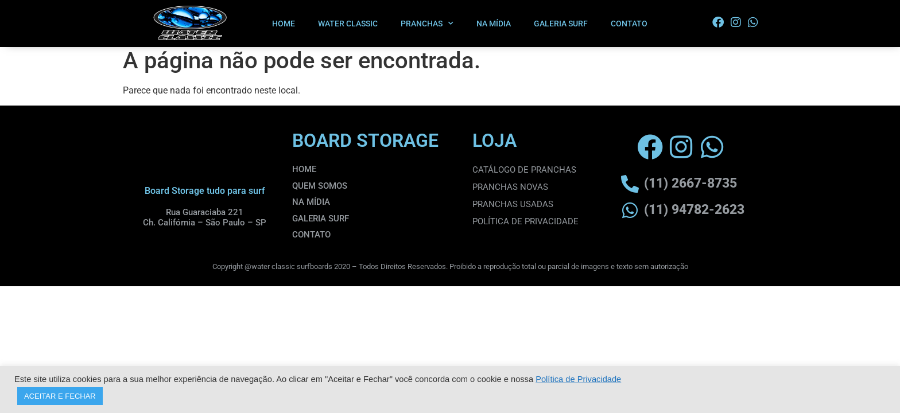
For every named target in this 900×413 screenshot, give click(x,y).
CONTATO (629, 23)
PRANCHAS (427, 23)
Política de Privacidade (578, 379)
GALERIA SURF (561, 23)
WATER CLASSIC (348, 23)
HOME (283, 23)
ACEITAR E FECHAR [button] (60, 396)
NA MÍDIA (493, 23)
